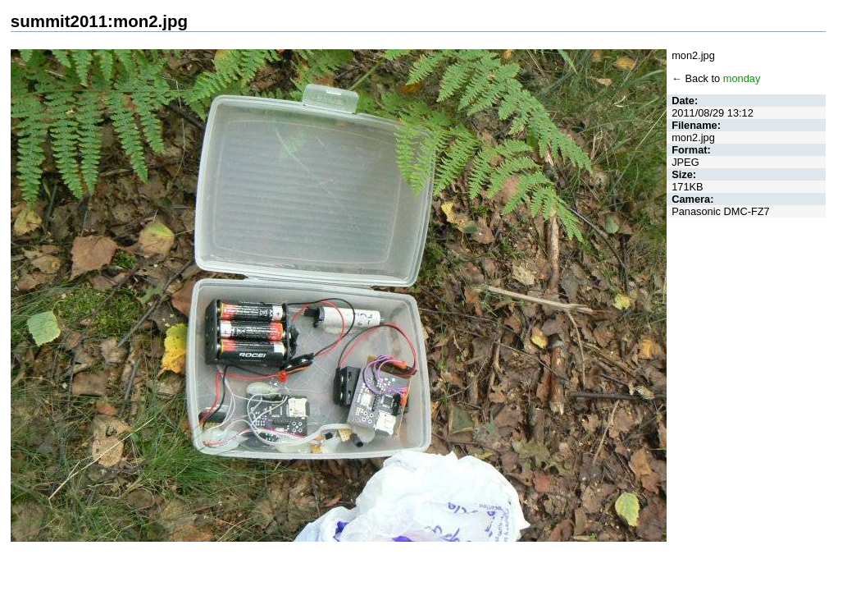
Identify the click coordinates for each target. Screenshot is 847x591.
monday (742, 78)
